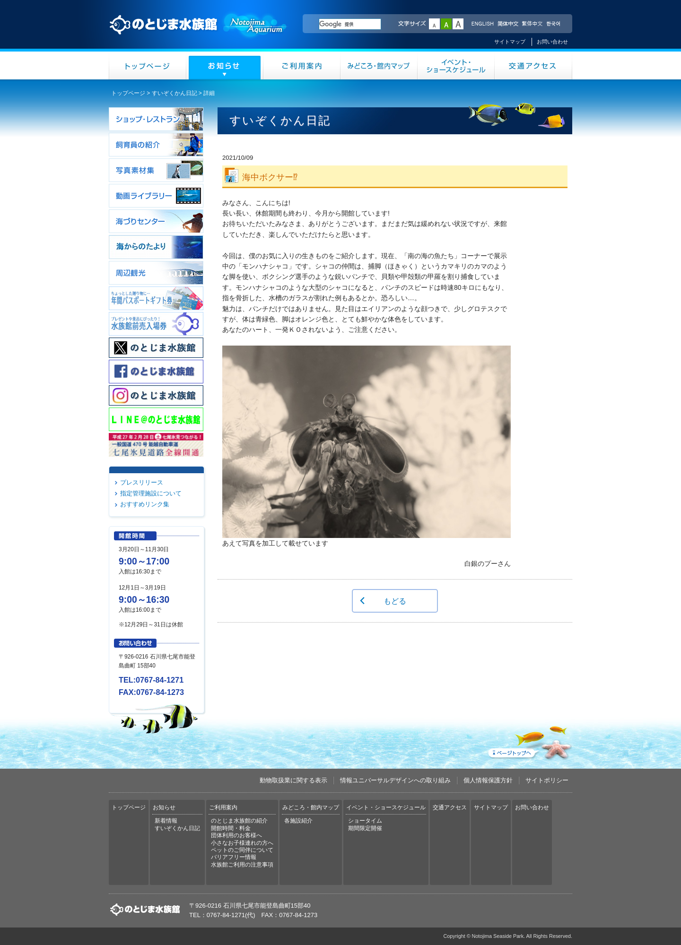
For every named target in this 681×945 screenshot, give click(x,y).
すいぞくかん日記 (174, 93)
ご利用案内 (301, 65)
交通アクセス (533, 65)
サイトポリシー (546, 780)
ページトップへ (529, 740)
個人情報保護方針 (488, 780)
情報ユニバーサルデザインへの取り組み (395, 780)
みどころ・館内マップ (379, 65)
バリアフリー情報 (233, 857)
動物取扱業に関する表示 (293, 780)
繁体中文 (532, 24)
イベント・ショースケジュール (456, 65)
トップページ (147, 65)
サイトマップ (509, 41)
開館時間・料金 (231, 828)
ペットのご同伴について (242, 850)
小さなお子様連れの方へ (242, 843)
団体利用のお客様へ (236, 835)
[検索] (350, 24)
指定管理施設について (151, 493)
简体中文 (507, 24)
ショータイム (365, 820)
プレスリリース (141, 482)
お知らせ (224, 65)
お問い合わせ (552, 41)
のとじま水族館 (198, 33)
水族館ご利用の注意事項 (242, 864)
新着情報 (166, 820)
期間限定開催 (365, 828)
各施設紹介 (298, 820)
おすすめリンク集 (144, 504)
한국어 (554, 24)
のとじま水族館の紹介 (239, 820)
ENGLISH (482, 24)
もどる (395, 601)
